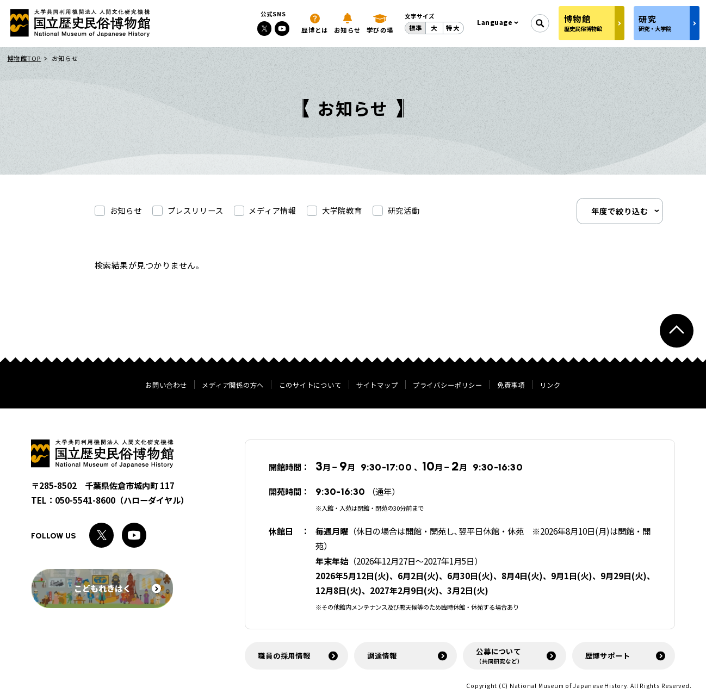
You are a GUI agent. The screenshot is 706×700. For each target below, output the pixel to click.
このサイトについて (310, 385)
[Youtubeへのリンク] (282, 28)
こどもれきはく (118, 588)
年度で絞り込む (619, 210)
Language (495, 22)
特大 (452, 27)
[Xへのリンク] (264, 28)
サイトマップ (377, 385)
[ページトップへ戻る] (677, 331)
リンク (550, 385)
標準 (415, 27)
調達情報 (382, 656)
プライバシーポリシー (447, 385)
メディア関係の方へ (233, 385)
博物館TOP (24, 58)
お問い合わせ (166, 385)
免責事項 (511, 385)
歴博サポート (607, 656)
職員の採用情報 (284, 656)
